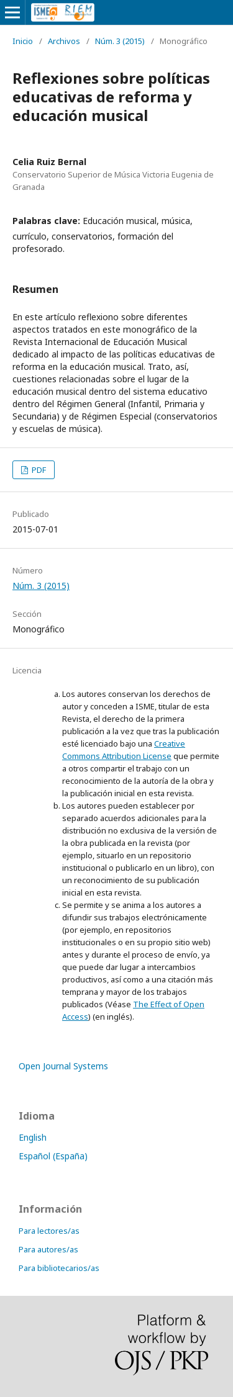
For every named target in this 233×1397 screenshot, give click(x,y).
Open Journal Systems (63, 1066)
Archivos (64, 41)
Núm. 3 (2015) (120, 41)
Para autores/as (48, 1249)
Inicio (22, 41)
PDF (38, 469)
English (33, 1137)
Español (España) (53, 1156)
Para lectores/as (49, 1230)
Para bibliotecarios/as (59, 1267)
